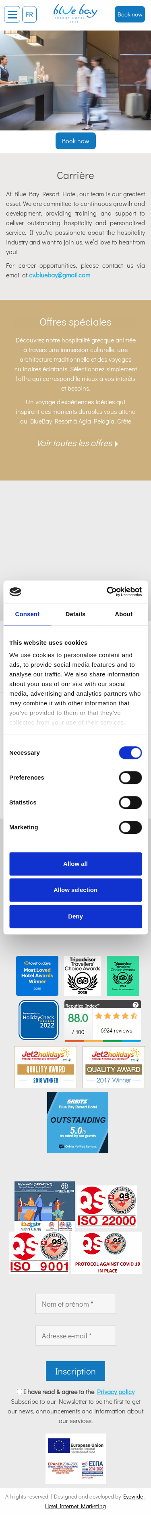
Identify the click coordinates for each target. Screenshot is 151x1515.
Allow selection (75, 889)
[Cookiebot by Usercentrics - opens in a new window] (107, 591)
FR (29, 14)
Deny (75, 916)
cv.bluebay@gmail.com (59, 275)
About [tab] (123, 614)
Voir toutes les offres (74, 442)
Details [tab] (76, 614)
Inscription (75, 1371)
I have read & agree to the (79, 1391)
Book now (130, 14)
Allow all (75, 863)
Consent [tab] (27, 614)
